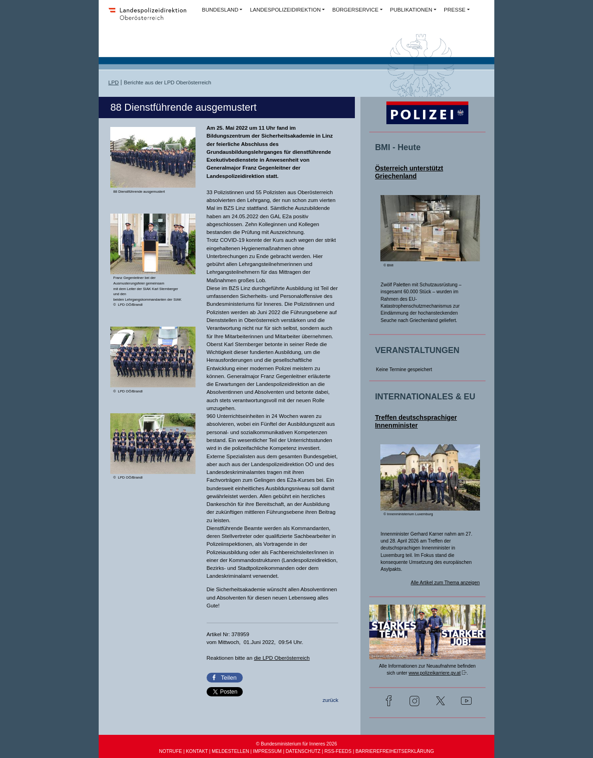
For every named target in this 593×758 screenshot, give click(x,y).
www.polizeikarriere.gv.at (435, 673)
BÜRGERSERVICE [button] (355, 10)
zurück (330, 700)
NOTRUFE (170, 751)
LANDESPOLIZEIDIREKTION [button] (285, 10)
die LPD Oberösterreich (281, 658)
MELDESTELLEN (230, 751)
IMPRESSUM (267, 751)
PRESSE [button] (455, 10)
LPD (113, 82)
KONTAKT (197, 751)
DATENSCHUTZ (302, 751)
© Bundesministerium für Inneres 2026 (296, 743)
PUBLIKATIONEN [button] (411, 10)
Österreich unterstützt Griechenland (409, 172)
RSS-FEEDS (338, 751)
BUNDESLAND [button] (220, 10)
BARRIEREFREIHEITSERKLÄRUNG (394, 751)
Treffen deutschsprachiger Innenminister (416, 421)
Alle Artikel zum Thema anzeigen (445, 582)
